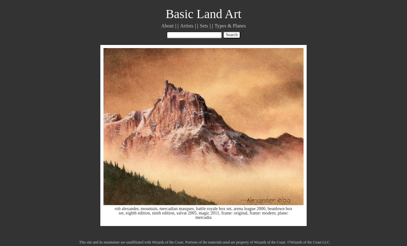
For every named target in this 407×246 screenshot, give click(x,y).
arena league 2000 (249, 208)
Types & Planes (230, 25)
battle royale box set (213, 208)
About (167, 25)
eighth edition (138, 213)
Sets (204, 25)
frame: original (234, 213)
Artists (186, 25)
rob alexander (126, 208)
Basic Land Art (203, 14)
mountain (149, 208)
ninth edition (163, 213)
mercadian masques (176, 208)
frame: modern (263, 213)
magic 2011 (209, 213)
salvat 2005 (187, 213)
